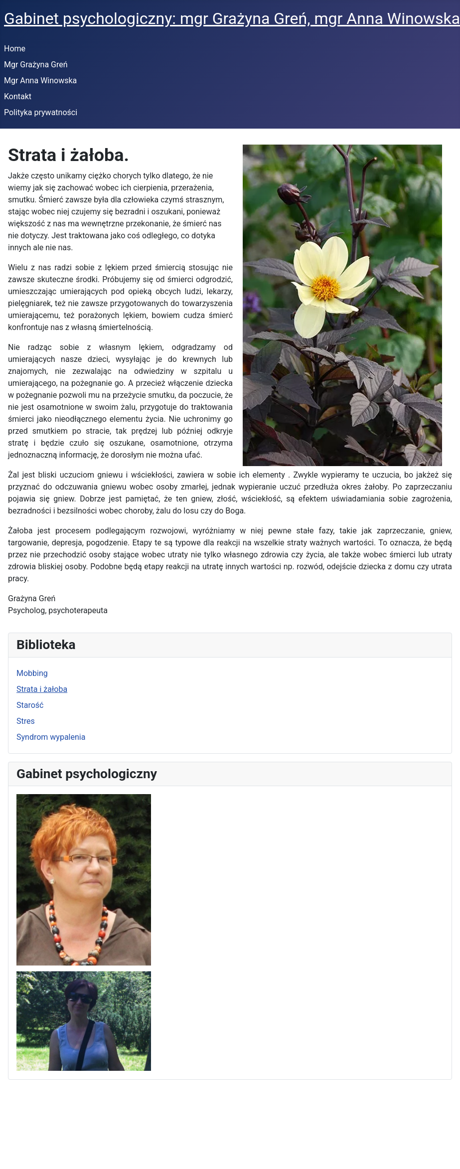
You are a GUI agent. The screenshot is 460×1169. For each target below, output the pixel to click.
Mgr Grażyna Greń (36, 64)
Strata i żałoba (41, 689)
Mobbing (32, 673)
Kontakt (17, 96)
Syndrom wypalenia (50, 737)
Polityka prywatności (40, 112)
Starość (29, 705)
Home (14, 48)
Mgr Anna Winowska (40, 80)
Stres (25, 721)
